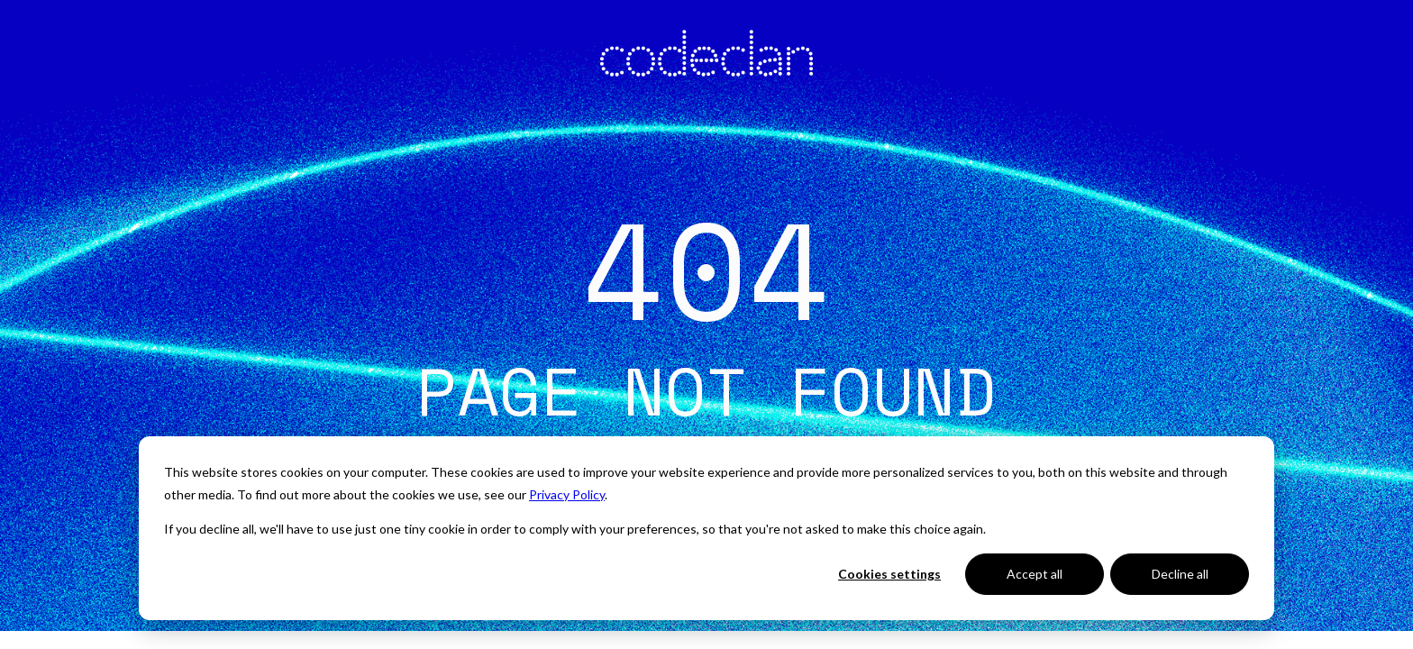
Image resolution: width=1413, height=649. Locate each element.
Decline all (1180, 573)
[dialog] (706, 528)
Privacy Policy (567, 494)
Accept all (1034, 573)
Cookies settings (889, 573)
